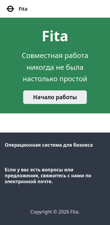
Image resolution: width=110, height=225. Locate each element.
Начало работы (55, 97)
